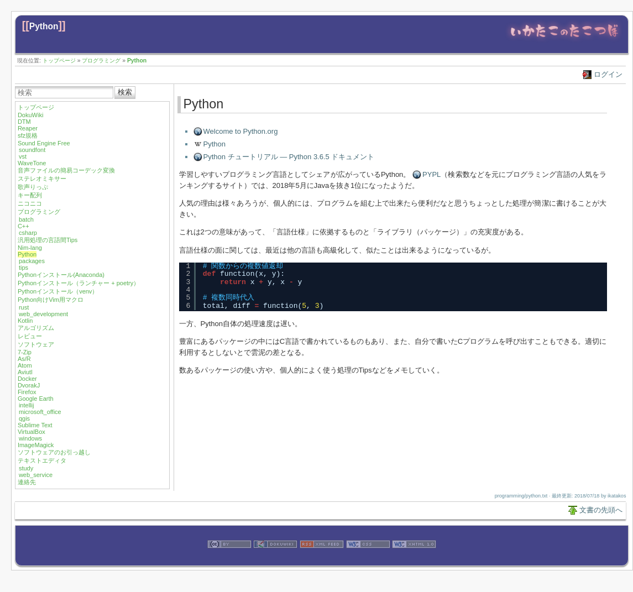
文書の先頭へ (600, 510)
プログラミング (101, 60)
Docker (27, 378)
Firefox (27, 392)
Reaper (28, 128)
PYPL (431, 174)
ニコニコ (30, 203)
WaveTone (32, 163)
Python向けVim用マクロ (50, 299)
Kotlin (25, 320)
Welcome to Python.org (240, 131)
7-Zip (25, 352)
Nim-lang (30, 247)
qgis (24, 418)
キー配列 (30, 195)
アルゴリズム (36, 327)
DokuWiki (30, 115)
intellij (26, 405)
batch (26, 219)
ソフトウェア (36, 344)
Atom (25, 365)
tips (23, 267)
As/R (24, 358)
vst (23, 156)
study (26, 468)
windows (30, 438)
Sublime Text (35, 425)
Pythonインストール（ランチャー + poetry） (78, 283)
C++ (23, 226)
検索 (125, 92)
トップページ (59, 60)
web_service (36, 474)
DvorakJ (29, 385)
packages (32, 261)
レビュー (30, 336)
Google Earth (36, 398)
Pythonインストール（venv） (58, 291)
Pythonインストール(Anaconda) (61, 274)
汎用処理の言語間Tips (47, 240)
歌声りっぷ (33, 187)
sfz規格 (28, 135)
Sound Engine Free (44, 143)
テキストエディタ (42, 460)
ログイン (608, 74)
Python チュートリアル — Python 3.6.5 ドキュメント (289, 157)
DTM (24, 121)
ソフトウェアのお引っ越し (54, 452)
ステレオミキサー (42, 178)
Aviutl (25, 372)
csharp (28, 232)
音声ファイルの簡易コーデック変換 (66, 170)
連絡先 (27, 482)
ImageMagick (36, 445)
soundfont (32, 149)
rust (24, 307)
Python (44, 26)
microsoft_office (40, 411)
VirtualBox (31, 431)
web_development (43, 314)
